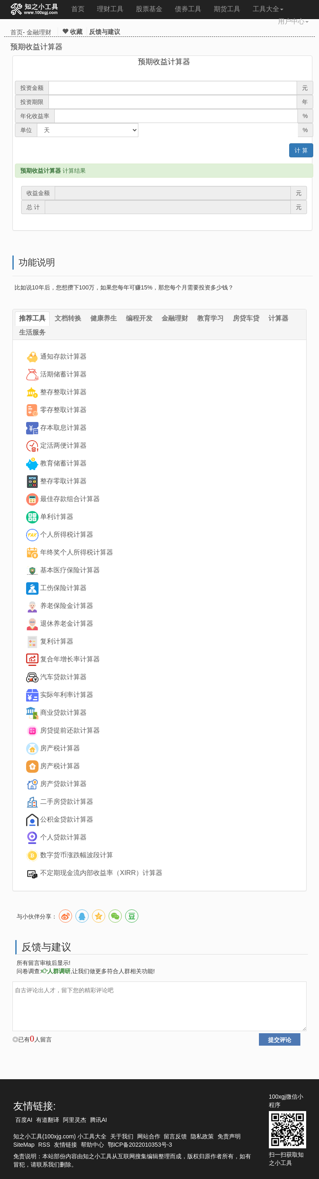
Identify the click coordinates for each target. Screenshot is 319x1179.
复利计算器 (56, 641)
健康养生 (103, 318)
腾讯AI (98, 1119)
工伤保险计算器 (63, 587)
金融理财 (39, 32)
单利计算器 (56, 516)
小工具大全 (91, 1136)
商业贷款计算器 (63, 712)
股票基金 (149, 8)
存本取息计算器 (63, 427)
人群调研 (55, 971)
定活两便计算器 (63, 445)
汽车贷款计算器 (63, 676)
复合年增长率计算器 (70, 659)
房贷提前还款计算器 (70, 730)
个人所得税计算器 (66, 534)
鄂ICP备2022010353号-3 (140, 1144)
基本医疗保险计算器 (70, 570)
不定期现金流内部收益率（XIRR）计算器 (101, 872)
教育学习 (210, 318)
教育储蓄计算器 (63, 463)
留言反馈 (175, 1136)
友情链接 (65, 1144)
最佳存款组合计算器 (70, 498)
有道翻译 (47, 1119)
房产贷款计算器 (63, 783)
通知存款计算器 (63, 356)
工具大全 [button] (268, 8)
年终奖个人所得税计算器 (76, 552)
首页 (78, 8)
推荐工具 (32, 318)
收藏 (72, 31)
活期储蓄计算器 (63, 374)
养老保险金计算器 (66, 605)
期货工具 (227, 8)
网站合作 (148, 1136)
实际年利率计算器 (66, 694)
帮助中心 (92, 1144)
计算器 (278, 318)
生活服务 (32, 332)
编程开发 (139, 318)
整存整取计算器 (63, 391)
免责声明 (229, 1136)
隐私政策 (202, 1136)
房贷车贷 (246, 318)
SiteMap (23, 1144)
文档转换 (68, 318)
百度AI (23, 1119)
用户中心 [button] (293, 21)
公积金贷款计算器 (66, 819)
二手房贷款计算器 (66, 801)
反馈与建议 (104, 31)
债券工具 (188, 8)
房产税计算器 (60, 748)
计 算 (301, 150)
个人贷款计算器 (63, 837)
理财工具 (110, 8)
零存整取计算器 (63, 409)
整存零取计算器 (63, 481)
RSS (44, 1144)
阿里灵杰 (74, 1119)
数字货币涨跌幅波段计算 (76, 854)
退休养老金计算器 (66, 623)
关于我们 (121, 1136)
